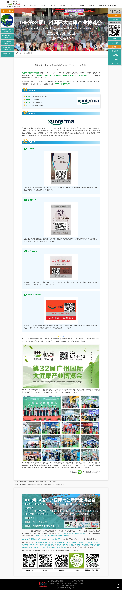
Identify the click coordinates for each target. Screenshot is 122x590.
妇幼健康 (58, 545)
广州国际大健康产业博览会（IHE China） (59, 581)
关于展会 (33, 5)
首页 (24, 5)
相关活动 (72, 5)
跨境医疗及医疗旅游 (81, 545)
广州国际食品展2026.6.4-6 (7, 42)
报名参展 (115, 15)
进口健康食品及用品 (58, 542)
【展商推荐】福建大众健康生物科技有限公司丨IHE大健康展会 (38, 482)
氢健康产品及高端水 (85, 542)
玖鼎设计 (80, 583)
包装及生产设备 (61, 547)
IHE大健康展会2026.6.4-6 (7, 36)
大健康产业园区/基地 (48, 547)
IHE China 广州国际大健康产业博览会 (34, 539)
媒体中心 (82, 5)
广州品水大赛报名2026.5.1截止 (7, 54)
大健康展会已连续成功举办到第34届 (74, 533)
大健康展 (74, 583)
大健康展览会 (67, 583)
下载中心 (115, 39)
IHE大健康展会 (85, 472)
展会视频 (115, 63)
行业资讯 (115, 55)
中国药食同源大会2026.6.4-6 (7, 30)
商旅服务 (62, 5)
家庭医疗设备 (34, 545)
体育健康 (36, 547)
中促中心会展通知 (7, 11)
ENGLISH (102, 5)
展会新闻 (29, 53)
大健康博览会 (59, 583)
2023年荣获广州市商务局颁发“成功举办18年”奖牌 (52, 536)
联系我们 (80, 581)
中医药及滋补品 (72, 542)
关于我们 (92, 5)
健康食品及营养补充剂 (43, 542)
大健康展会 (51, 583)
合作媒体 (115, 59)
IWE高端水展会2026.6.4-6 (7, 48)
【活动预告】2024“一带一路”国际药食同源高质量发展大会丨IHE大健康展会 (42, 484)
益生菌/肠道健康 (68, 545)
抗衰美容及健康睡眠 (46, 545)
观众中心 (52, 5)
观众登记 (115, 19)
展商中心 (42, 5)
